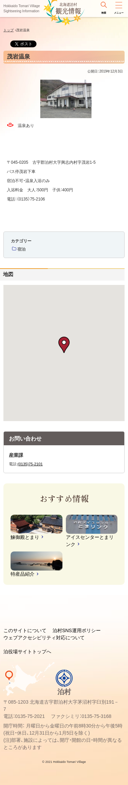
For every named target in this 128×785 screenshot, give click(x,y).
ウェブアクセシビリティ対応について (44, 637)
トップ (8, 30)
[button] (64, 345)
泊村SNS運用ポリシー (77, 630)
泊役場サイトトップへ (27, 651)
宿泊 (21, 249)
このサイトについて (24, 630)
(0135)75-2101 (30, 464)
